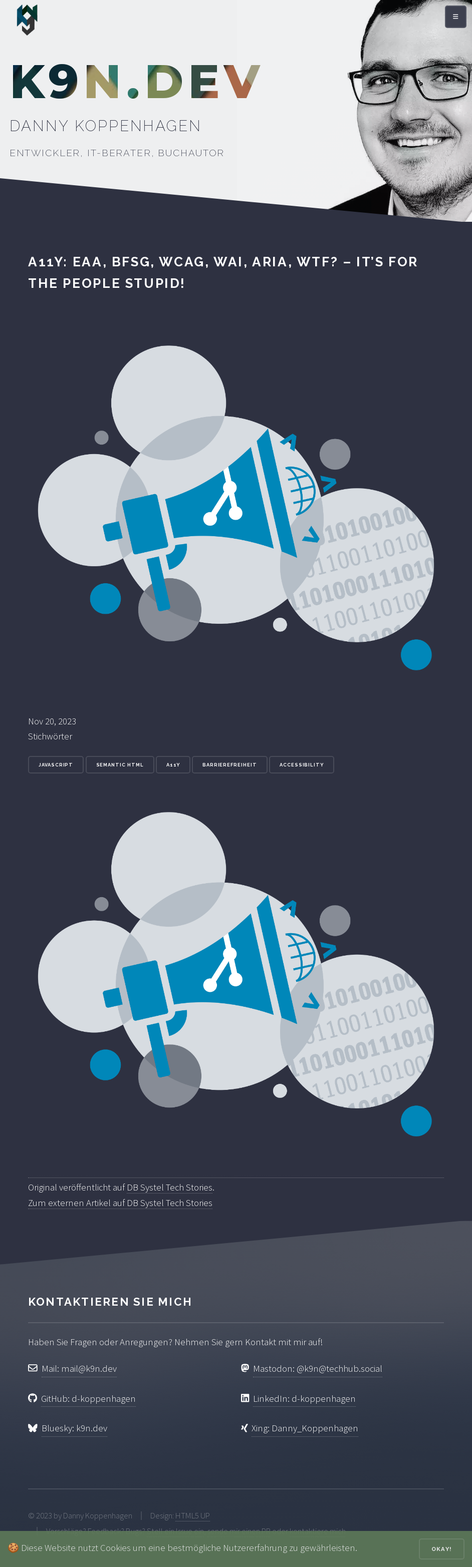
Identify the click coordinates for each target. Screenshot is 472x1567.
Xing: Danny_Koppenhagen (305, 1428)
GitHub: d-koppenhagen (88, 1398)
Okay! (441, 1548)
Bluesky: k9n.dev (74, 1428)
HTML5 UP (192, 1515)
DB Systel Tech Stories (169, 1187)
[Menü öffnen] (455, 17)
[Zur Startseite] (27, 23)
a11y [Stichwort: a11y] (173, 764)
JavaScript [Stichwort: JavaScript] (56, 764)
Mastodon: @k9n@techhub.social (317, 1368)
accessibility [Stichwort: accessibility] (302, 764)
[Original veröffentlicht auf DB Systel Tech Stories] (236, 1172)
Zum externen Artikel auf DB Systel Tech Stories (120, 1203)
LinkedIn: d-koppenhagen (304, 1398)
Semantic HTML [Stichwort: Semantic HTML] (120, 764)
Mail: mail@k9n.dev (79, 1368)
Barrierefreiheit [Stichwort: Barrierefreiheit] (229, 764)
